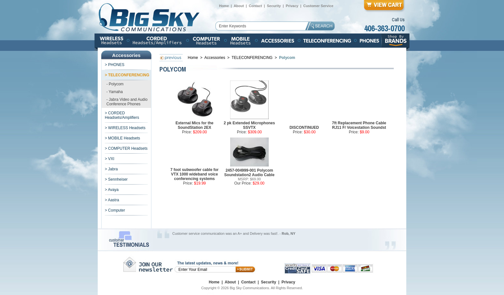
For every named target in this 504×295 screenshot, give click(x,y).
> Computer (115, 210)
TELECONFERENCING (252, 57)
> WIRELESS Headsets (125, 128)
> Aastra (112, 200)
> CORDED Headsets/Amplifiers (122, 115)
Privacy (292, 6)
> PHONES (114, 64)
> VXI (109, 159)
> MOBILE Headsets (122, 138)
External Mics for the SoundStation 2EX (194, 125)
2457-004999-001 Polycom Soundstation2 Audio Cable (249, 172)
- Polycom (114, 84)
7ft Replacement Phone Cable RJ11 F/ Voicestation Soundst (359, 125)
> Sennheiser (116, 179)
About (239, 6)
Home (224, 6)
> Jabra (111, 169)
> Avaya (112, 189)
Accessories (215, 57)
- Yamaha (114, 92)
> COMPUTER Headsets (126, 148)
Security (274, 6)
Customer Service (318, 6)
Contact (255, 6)
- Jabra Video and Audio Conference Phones (127, 101)
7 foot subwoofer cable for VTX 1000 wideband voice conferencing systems (194, 174)
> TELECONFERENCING (127, 75)
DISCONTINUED (304, 127)
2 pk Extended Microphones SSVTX (249, 125)
